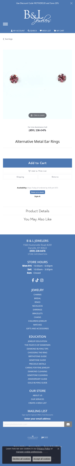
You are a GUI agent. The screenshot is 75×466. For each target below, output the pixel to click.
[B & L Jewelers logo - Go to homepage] (37, 17)
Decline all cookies (21, 459)
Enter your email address (37, 418)
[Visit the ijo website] (44, 437)
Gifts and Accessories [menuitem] (37, 328)
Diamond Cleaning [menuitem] (37, 371)
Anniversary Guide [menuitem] (37, 379)
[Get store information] (37, 254)
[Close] (71, 3)
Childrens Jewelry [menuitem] (37, 321)
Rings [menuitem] (37, 302)
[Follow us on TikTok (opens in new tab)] (37, 280)
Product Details (37, 210)
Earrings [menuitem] (37, 309)
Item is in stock (37, 192)
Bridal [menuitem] (37, 298)
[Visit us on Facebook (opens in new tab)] (33, 280)
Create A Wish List (37, 403)
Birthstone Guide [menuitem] (37, 356)
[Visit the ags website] (32, 437)
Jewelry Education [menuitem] (37, 341)
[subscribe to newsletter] (68, 424)
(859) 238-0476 (37, 130)
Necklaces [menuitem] (37, 305)
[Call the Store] (37, 250)
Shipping (20, 177)
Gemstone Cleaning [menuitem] (37, 375)
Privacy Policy (43, 448)
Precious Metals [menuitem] (37, 363)
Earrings (9, 39)
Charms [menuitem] (37, 294)
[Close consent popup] (58, 449)
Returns (55, 177)
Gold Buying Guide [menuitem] (37, 382)
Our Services (37, 399)
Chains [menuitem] (37, 317)
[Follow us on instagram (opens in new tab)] (41, 280)
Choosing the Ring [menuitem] (37, 352)
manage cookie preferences (29, 452)
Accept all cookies (41, 459)
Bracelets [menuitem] (37, 313)
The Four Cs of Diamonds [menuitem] (37, 345)
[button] (18, 31)
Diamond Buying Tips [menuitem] (37, 348)
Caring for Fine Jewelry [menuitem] (37, 367)
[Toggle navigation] (5, 24)
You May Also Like (37, 219)
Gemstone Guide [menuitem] (37, 360)
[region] (37, 84)
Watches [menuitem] (37, 324)
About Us (37, 395)
